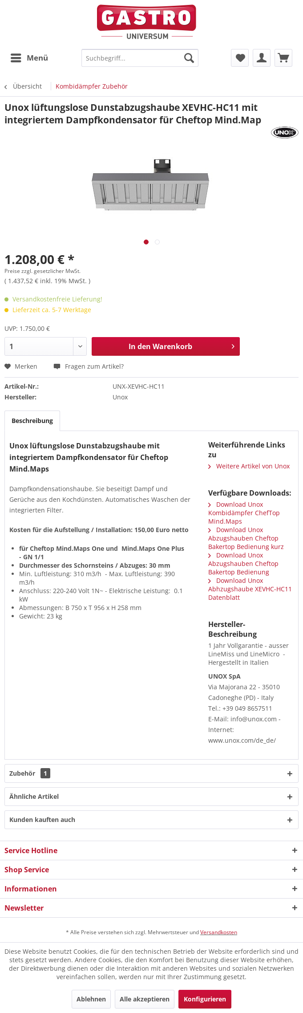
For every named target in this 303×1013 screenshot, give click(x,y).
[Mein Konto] (262, 58)
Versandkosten (218, 932)
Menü (29, 57)
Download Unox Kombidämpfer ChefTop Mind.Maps (244, 512)
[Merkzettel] (240, 58)
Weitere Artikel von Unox (249, 466)
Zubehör (29, 773)
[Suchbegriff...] (139, 58)
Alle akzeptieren (145, 999)
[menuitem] (29, 58)
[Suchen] (189, 58)
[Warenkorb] (283, 58)
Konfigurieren (205, 999)
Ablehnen (91, 999)
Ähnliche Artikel (34, 796)
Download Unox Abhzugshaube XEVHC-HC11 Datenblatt (250, 589)
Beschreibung (32, 420)
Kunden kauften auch (42, 819)
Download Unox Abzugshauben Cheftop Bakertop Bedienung (243, 563)
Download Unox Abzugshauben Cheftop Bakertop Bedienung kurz (246, 538)
